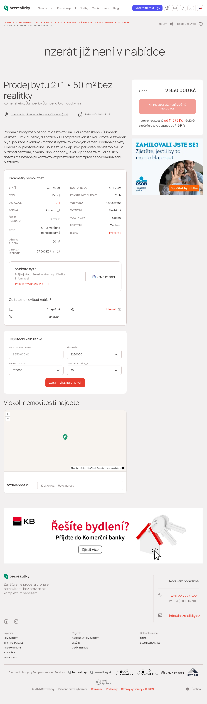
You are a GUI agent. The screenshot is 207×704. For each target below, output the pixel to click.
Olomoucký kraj (78, 22)
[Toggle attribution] (123, 468)
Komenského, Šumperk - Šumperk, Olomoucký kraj (39, 114)
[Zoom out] (7, 418)
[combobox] (80, 485)
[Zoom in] (7, 414)
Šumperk (124, 22)
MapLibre (117, 468)
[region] (65, 440)
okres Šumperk (103, 22)
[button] (32, 284)
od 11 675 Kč (173, 120)
